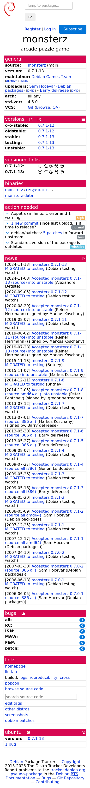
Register (33, 29)
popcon (12, 683)
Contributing (48, 782)
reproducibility (43, 677)
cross (65, 677)
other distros (17, 709)
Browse (43, 107)
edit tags (13, 703)
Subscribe (72, 29)
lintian (11, 671)
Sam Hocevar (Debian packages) (38, 88)
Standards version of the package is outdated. (45, 245)
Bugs (46, 778)
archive (12, 81)
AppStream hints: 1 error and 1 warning (45, 216)
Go (30, 17)
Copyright (71, 762)
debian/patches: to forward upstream (45, 235)
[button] (7, 213)
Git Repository (70, 778)
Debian (16, 762)
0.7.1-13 (46, 137)
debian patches (20, 720)
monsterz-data (19, 195)
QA (55, 107)
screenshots (16, 715)
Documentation (20, 778)
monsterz (37, 65)
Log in (50, 29)
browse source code (24, 689)
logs (23, 677)
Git (30, 107)
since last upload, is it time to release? (45, 225)
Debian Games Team (51, 76)
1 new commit (24, 223)
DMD (24, 81)
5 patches (52, 233)
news (11, 258)
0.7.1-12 (46, 125)
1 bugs (30, 190)
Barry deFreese (54, 90)
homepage (15, 666)
